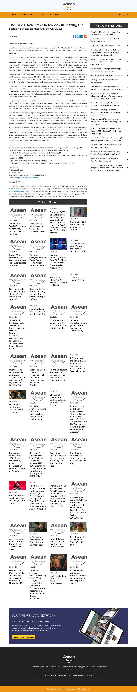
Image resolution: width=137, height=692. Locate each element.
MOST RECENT (26, 15)
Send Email (18, 172)
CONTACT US (53, 15)
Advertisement (78, 675)
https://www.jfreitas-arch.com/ (27, 178)
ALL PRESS (40, 15)
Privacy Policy (64, 675)
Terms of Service (50, 675)
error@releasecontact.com (19, 191)
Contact (90, 675)
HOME (13, 15)
